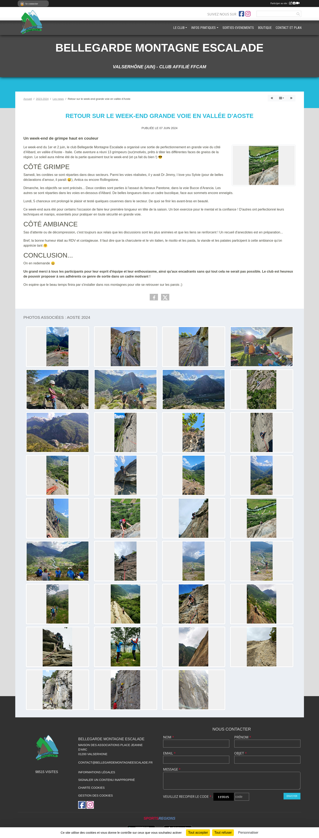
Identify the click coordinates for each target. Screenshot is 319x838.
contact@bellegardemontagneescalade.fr (115, 762)
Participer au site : (285, 3)
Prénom (242, 737)
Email (169, 753)
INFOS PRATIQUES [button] (203, 28)
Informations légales (96, 772)
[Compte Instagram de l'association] (248, 14)
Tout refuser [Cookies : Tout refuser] (223, 832)
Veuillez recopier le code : (188, 796)
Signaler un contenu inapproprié (106, 780)
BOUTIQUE (265, 28)
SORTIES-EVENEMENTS (238, 28)
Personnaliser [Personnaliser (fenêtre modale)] (248, 832)
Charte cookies (91, 787)
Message (172, 769)
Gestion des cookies (95, 795)
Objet (240, 753)
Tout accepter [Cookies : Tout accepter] (198, 832)
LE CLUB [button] (179, 28)
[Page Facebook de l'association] (241, 14)
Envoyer (292, 796)
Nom (168, 737)
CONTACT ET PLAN (288, 28)
